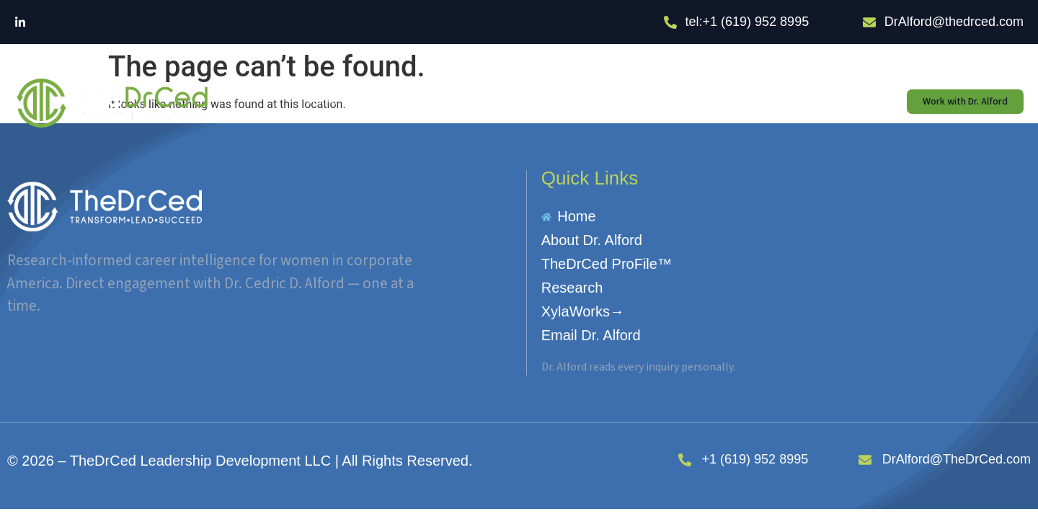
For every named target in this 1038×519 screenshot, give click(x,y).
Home (322, 101)
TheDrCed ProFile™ (489, 101)
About (390, 101)
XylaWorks (679, 101)
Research (594, 101)
